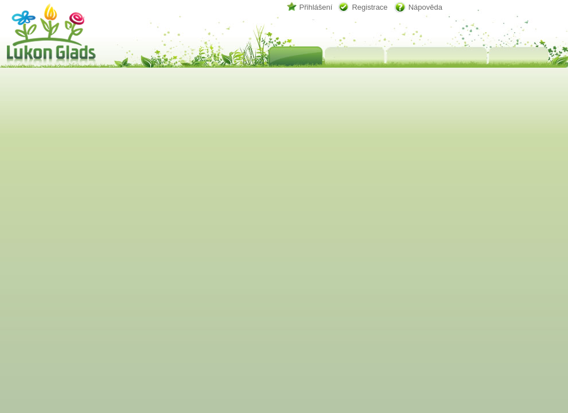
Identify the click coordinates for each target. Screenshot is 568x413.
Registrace (369, 7)
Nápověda (425, 7)
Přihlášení (316, 7)
